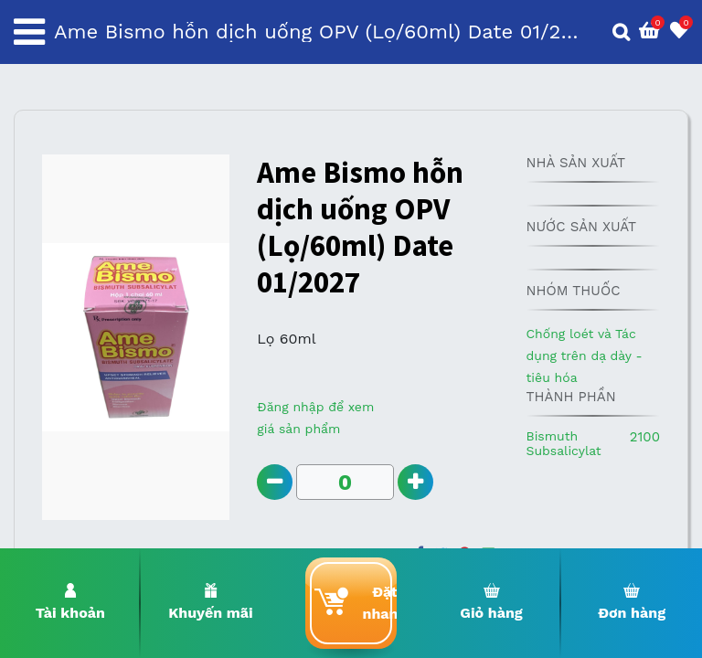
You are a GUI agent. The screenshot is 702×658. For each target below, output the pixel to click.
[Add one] (415, 482)
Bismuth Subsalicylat (563, 443)
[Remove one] (274, 482)
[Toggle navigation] (29, 32)
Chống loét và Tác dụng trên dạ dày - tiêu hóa (584, 355)
